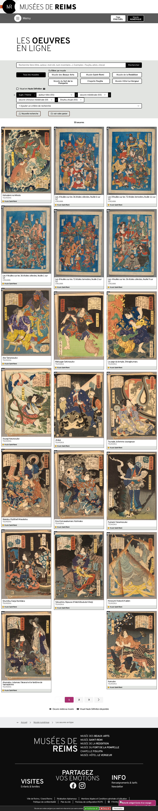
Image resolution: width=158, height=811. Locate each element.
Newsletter (117, 786)
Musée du (63, 82)
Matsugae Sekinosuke (64, 362)
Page (118, 18)
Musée (136, 18)
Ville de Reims (33, 799)
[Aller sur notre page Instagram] (82, 785)
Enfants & (30, 786)
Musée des (63, 75)
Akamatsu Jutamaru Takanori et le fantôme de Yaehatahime (22, 683)
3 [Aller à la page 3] (88, 700)
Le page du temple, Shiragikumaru (122, 362)
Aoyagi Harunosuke (11, 439)
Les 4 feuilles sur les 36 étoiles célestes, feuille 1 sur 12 (25, 277)
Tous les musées (31, 75)
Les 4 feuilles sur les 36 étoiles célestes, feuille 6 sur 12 (77, 198)
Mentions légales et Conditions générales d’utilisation (104, 799)
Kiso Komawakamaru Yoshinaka (68, 521)
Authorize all (91, 808)
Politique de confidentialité (44, 802)
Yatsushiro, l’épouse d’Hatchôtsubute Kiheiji (74, 602)
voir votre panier (59, 113)
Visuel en (32, 89)
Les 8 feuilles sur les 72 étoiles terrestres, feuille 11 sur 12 (131, 198)
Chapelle (95, 81)
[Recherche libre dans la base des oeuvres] (71, 65)
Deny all (105, 808)
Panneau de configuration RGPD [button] (89, 802)
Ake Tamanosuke (10, 358)
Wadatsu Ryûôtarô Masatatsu (15, 519)
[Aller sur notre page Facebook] (73, 785)
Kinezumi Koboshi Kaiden (119, 601)
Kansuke (112, 682)
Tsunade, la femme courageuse (121, 442)
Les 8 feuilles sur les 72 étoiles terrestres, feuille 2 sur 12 (78, 280)
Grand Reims (46, 799)
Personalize (118, 809)
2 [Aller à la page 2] (79, 700)
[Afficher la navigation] (17, 18)
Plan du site (66, 802)
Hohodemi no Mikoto (12, 195)
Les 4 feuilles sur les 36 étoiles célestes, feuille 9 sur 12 (130, 280)
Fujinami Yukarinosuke (117, 522)
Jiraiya (58, 440)
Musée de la (127, 75)
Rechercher (133, 65)
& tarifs (124, 782)
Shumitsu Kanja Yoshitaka (14, 601)
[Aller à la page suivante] (98, 700)
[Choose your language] (116, 802)
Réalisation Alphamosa (66, 799)
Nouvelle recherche (28, 113)
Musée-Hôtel (127, 81)
